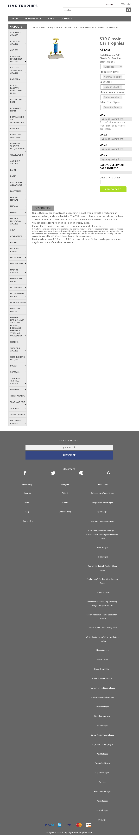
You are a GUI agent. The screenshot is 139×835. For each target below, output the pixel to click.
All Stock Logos (102, 810)
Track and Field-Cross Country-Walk (102, 628)
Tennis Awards (17, 396)
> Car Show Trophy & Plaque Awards (52, 27)
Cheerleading (16, 155)
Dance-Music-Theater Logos (102, 735)
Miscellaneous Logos (102, 716)
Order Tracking (65, 512)
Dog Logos (102, 820)
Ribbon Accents (102, 650)
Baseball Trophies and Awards (18, 70)
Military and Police (16, 280)
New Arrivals (33, 18)
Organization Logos (102, 592)
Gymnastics (18, 236)
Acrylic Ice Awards (18, 42)
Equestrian (18, 191)
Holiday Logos (102, 557)
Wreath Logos (102, 547)
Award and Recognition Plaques (18, 59)
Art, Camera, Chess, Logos (102, 744)
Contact (66, 18)
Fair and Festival (18, 198)
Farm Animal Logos (102, 763)
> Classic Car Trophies (107, 27)
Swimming (18, 390)
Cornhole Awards (15, 162)
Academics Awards (18, 33)
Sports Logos (102, 512)
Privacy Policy (27, 521)
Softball (18, 372)
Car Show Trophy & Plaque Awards (18, 147)
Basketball (18, 79)
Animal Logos (102, 801)
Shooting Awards (18, 349)
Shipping (14, 342)
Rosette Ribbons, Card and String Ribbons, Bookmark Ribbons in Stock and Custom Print (18, 326)
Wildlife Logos (102, 754)
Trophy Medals (18, 415)
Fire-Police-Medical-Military (102, 697)
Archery (18, 50)
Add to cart (113, 189)
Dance (13, 170)
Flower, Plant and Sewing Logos (102, 688)
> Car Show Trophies (83, 27)
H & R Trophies (23, 6)
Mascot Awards (18, 271)
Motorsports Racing (18, 295)
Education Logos (102, 707)
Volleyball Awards (18, 422)
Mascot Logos (102, 726)
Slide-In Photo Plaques (17, 358)
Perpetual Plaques (15, 310)
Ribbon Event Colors (102, 669)
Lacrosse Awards (18, 249)
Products (15, 26)
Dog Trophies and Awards (18, 183)
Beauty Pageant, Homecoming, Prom (18, 89)
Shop (14, 18)
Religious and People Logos (102, 502)
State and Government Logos (102, 521)
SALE (51, 18)
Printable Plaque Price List (102, 678)
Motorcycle (18, 287)
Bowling (14, 128)
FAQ (27, 512)
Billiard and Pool (18, 100)
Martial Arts (18, 263)
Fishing (18, 212)
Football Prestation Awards (18, 221)
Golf (18, 230)
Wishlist (65, 493)
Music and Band (18, 302)
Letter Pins (18, 257)
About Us (27, 493)
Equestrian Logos (102, 773)
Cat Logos (102, 782)
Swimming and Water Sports (102, 493)
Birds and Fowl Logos (102, 792)
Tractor (18, 408)
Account (109, 4)
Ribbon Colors (102, 660)
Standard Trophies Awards (18, 381)
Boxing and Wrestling (15, 136)
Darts (13, 176)
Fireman (18, 206)
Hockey (13, 242)
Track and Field (18, 403)
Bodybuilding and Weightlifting (17, 119)
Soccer (18, 366)
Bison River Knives (18, 109)
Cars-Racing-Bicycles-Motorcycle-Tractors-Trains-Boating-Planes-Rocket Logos (102, 534)
